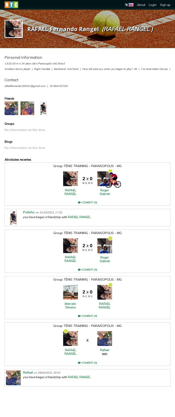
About (141, 5)
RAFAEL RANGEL (70, 192)
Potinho (29, 212)
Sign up (165, 5)
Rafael (104, 350)
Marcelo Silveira (70, 305)
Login (153, 5)
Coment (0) (87, 202)
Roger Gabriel (105, 192)
